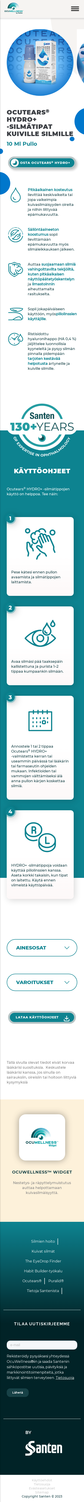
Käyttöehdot (42, 1480)
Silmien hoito (43, 1241)
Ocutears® (32, 1281)
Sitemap (42, 1492)
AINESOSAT (31, 948)
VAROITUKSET (34, 982)
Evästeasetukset (42, 1488)
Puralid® (56, 1281)
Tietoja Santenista (43, 1291)
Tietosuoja (42, 1484)
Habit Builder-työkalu (43, 1271)
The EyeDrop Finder (43, 1261)
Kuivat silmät (43, 1251)
